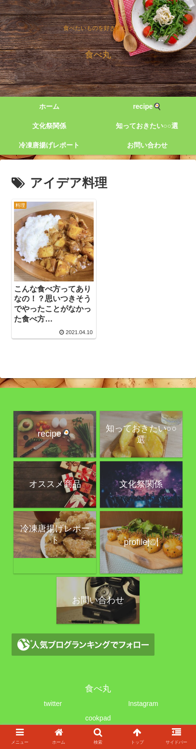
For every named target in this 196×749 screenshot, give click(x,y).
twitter (53, 703)
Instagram (143, 703)
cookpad (98, 718)
